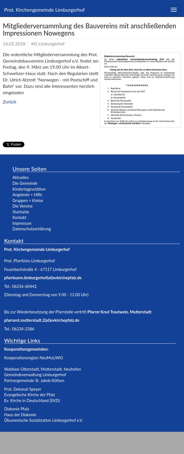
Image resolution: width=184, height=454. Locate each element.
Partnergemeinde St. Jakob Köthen (34, 380)
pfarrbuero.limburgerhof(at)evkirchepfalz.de (42, 277)
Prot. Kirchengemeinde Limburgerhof (44, 10)
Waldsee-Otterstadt (21, 369)
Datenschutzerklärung (31, 228)
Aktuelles (20, 177)
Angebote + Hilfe (27, 194)
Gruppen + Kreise (27, 200)
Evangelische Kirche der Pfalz (29, 394)
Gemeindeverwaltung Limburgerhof (35, 374)
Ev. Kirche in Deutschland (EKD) (32, 400)
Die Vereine (22, 206)
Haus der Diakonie (20, 414)
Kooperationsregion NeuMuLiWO (33, 357)
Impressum (22, 223)
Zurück (9, 101)
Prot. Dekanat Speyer (22, 389)
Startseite (20, 211)
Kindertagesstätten (28, 189)
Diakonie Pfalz (16, 408)
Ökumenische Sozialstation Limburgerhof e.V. (43, 420)
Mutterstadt (51, 369)
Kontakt (19, 217)
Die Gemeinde (24, 183)
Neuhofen (72, 369)
